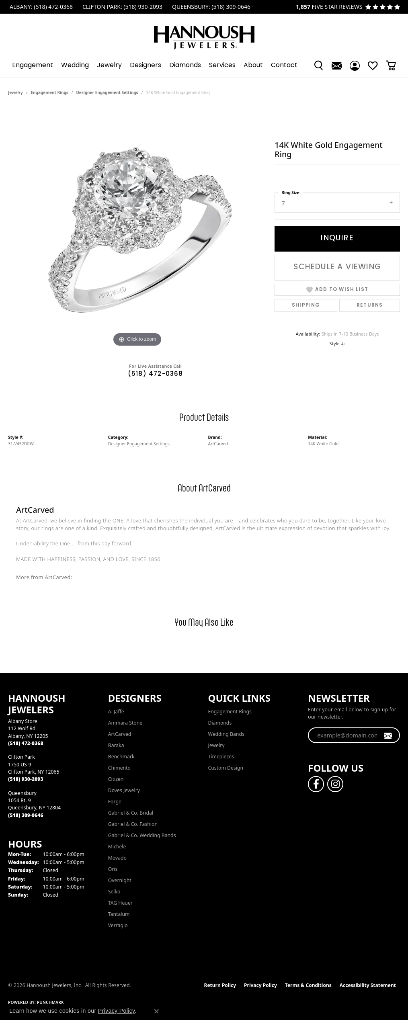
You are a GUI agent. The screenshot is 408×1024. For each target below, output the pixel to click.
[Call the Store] (25, 743)
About (253, 65)
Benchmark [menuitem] (121, 756)
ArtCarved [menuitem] (119, 734)
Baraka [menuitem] (116, 745)
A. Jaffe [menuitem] (116, 711)
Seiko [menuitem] (114, 891)
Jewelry (109, 65)
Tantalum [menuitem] (119, 914)
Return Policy (220, 985)
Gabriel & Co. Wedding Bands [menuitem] (142, 835)
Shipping (306, 305)
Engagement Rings (49, 92)
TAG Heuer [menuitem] (120, 902)
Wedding (75, 65)
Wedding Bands (226, 734)
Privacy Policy (260, 985)
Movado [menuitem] (117, 857)
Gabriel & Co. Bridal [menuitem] (130, 812)
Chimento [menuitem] (119, 767)
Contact (284, 65)
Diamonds (185, 65)
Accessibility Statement (368, 985)
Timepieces (221, 756)
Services (222, 65)
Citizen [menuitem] (116, 779)
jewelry (15, 92)
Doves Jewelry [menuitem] (124, 790)
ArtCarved (218, 443)
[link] (40, 7)
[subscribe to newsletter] (388, 735)
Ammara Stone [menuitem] (125, 722)
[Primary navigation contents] (204, 65)
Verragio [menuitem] (118, 925)
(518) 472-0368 (155, 374)
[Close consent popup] (156, 1011)
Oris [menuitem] (113, 869)
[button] (319, 65)
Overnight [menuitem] (119, 880)
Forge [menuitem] (114, 801)
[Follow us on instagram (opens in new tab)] (335, 784)
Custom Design (226, 767)
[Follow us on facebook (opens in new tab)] (316, 784)
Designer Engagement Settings (107, 92)
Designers (145, 65)
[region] (137, 228)
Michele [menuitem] (117, 846)
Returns (370, 305)
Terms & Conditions (308, 985)
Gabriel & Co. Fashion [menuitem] (133, 824)
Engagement (32, 65)
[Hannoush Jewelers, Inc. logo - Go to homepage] (204, 33)
